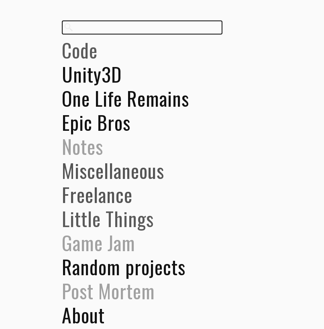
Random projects (123, 267)
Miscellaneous (113, 170)
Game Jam (98, 243)
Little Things (108, 219)
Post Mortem (108, 291)
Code (80, 50)
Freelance (97, 195)
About (83, 315)
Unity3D (92, 74)
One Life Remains (125, 98)
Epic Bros (96, 122)
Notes (82, 146)
